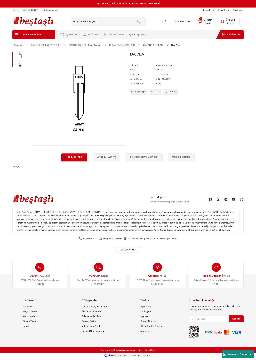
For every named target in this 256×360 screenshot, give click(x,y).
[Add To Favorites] (140, 92)
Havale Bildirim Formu (93, 333)
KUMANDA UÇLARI (165, 65)
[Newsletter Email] (216, 321)
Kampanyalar (29, 318)
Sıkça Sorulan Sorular (151, 328)
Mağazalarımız (30, 313)
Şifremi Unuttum (148, 323)
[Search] (108, 21)
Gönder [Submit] (236, 320)
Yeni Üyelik (146, 313)
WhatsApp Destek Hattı (238, 354)
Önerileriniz (181, 157)
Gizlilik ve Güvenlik (91, 313)
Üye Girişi (145, 318)
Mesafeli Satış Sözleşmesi (95, 308)
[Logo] (33, 21)
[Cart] (205, 21)
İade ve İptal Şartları (92, 328)
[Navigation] (33, 34)
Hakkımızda (28, 308)
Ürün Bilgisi (74, 157)
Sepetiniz (145, 333)
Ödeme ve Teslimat (92, 318)
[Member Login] (227, 21)
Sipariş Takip (29, 323)
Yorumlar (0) (106, 157)
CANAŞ (159, 69)
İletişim (26, 328)
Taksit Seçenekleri (144, 157)
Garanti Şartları (89, 323)
